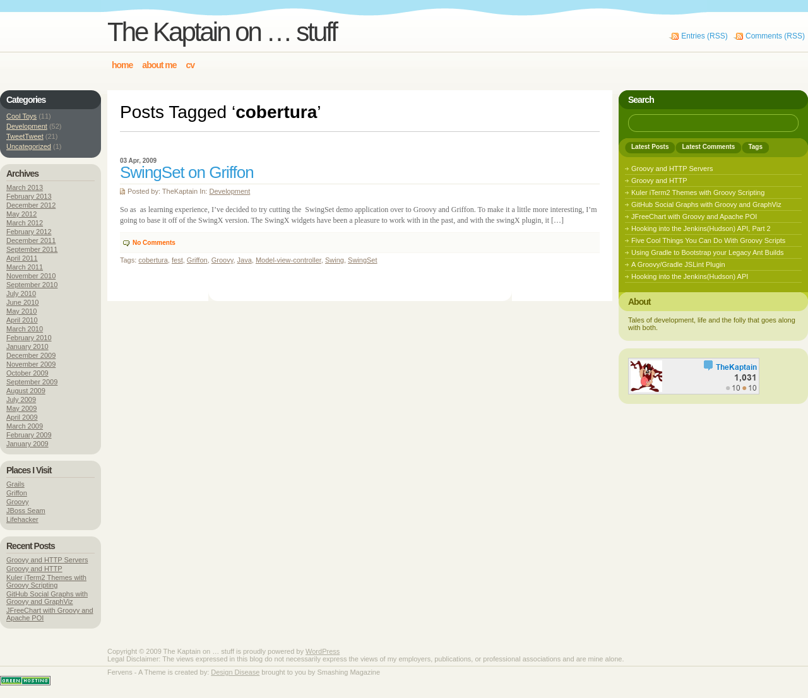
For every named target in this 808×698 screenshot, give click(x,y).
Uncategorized (28, 146)
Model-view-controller (288, 260)
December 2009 (31, 355)
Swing (334, 260)
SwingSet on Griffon (187, 172)
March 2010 (24, 329)
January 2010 (27, 346)
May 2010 (21, 311)
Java (244, 260)
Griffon (197, 260)
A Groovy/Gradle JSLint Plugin (678, 264)
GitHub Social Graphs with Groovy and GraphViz (47, 597)
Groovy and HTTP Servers (47, 560)
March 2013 (24, 187)
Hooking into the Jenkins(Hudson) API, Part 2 (701, 228)
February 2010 (29, 337)
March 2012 (24, 223)
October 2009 (27, 373)
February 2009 (29, 435)
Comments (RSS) (775, 36)
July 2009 (21, 399)
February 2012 (29, 231)
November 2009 (31, 364)
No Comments (154, 242)
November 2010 (31, 276)
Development (229, 191)
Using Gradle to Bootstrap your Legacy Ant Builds (707, 252)
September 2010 (31, 284)
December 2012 (31, 205)
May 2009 (21, 408)
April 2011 (22, 258)
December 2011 (31, 240)
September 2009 (31, 382)
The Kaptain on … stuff (221, 32)
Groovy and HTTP (34, 568)
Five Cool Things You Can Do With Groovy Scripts (708, 240)
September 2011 (31, 249)
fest (177, 260)
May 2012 (21, 214)
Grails (15, 484)
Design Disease (235, 672)
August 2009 (25, 390)
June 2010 (22, 302)
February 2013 (29, 196)
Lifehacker (22, 519)
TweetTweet (25, 136)
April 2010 (22, 320)
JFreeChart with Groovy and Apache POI (694, 216)
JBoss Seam (25, 510)
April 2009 (22, 417)
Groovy (222, 260)
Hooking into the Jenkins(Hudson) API (689, 276)
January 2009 (27, 443)
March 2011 (24, 267)
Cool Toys (21, 116)
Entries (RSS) (704, 36)
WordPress (323, 651)
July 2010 (21, 293)
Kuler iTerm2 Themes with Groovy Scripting (46, 581)
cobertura (152, 260)
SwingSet (362, 260)
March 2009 (24, 426)
